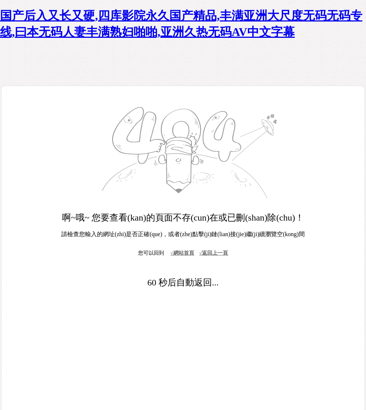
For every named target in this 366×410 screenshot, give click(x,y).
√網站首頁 (182, 253)
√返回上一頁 (213, 253)
